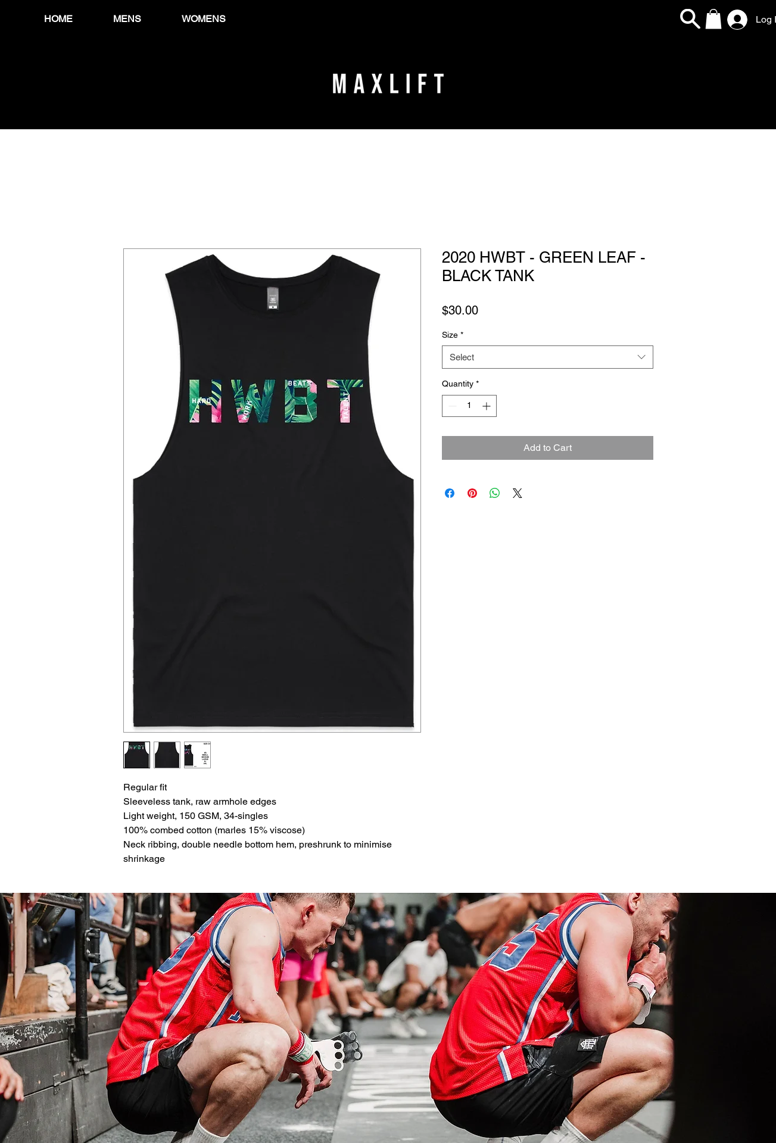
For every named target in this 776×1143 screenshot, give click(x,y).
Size (452, 335)
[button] (713, 19)
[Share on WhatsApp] (495, 493)
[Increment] (487, 405)
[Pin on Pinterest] (472, 493)
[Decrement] (451, 405)
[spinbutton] (469, 405)
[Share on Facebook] (449, 493)
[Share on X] (517, 493)
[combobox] (547, 357)
